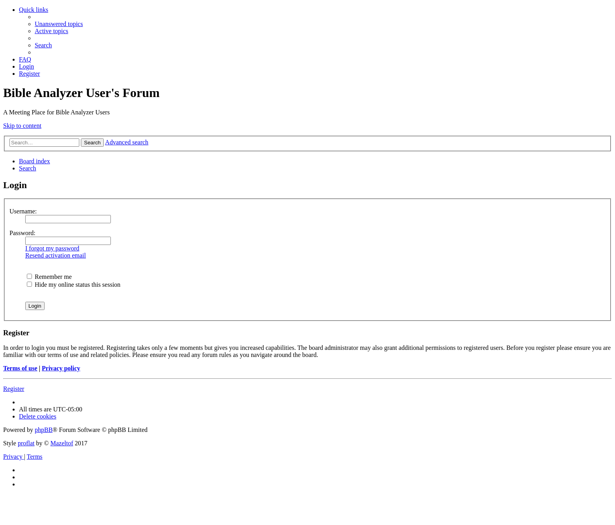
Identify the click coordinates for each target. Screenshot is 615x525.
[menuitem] (59, 24)
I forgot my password (52, 248)
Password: (22, 233)
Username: (23, 211)
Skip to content (22, 125)
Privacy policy (61, 368)
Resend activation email (55, 255)
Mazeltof (61, 443)
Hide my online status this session (73, 284)
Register (13, 388)
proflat (26, 443)
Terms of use (20, 368)
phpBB (43, 429)
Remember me (49, 276)
